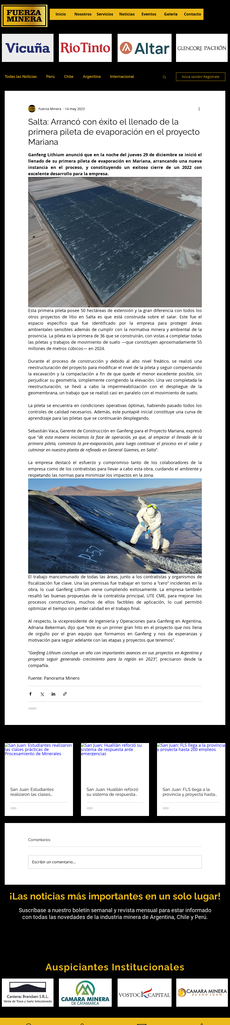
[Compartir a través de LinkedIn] (53, 694)
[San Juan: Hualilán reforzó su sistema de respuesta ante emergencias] (115, 762)
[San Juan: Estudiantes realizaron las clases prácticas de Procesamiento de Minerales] (39, 762)
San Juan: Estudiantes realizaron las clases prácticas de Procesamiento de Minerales (38, 792)
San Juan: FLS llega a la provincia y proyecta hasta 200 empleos (189, 792)
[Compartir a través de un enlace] (65, 694)
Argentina (92, 76)
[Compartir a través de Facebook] (30, 694)
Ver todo (218, 734)
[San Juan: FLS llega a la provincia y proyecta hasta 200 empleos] (191, 762)
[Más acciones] (199, 108)
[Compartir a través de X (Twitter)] (42, 694)
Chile (68, 76)
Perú (50, 76)
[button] (164, 77)
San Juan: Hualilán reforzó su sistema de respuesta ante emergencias (112, 792)
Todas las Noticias (21, 76)
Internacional (122, 76)
